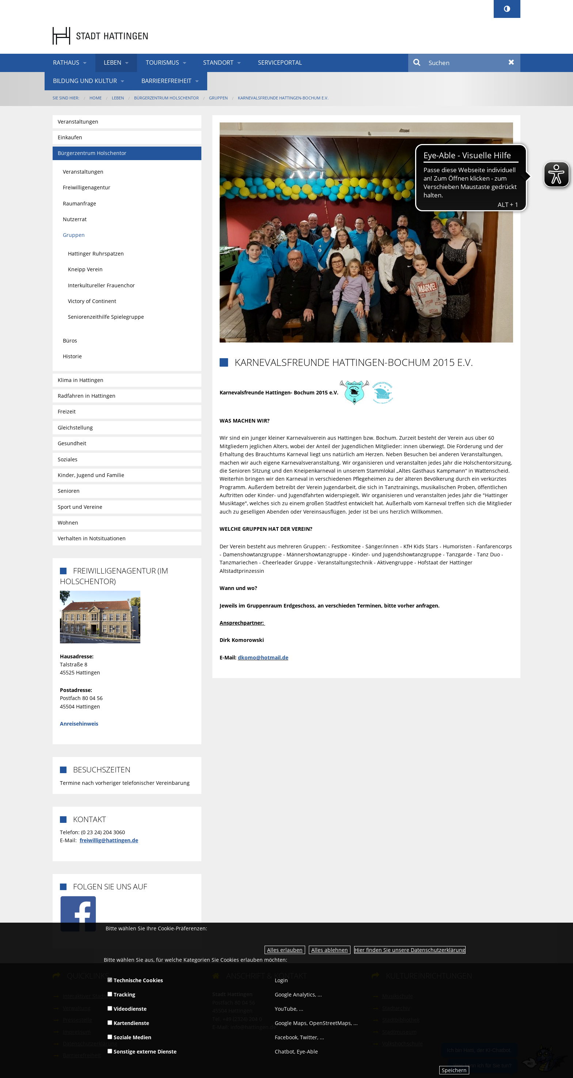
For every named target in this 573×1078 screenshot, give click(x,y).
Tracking (121, 994)
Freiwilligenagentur (86, 187)
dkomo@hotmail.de (263, 657)
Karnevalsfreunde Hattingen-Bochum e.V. (283, 98)
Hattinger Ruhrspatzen (96, 253)
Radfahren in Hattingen (86, 395)
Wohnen (68, 522)
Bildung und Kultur (85, 81)
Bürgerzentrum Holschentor (166, 98)
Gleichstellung (75, 427)
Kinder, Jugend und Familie (91, 475)
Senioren (69, 490)
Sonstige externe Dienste (142, 1051)
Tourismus (162, 62)
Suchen (417, 63)
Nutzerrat (75, 219)
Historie (72, 356)
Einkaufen (70, 137)
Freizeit (67, 411)
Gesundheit (72, 443)
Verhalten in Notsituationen (92, 538)
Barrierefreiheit (166, 81)
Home (96, 98)
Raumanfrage (79, 203)
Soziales (67, 459)
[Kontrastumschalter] (507, 9)
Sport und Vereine (80, 506)
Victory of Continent (92, 301)
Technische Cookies (135, 980)
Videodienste (127, 1008)
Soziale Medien (129, 1037)
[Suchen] (464, 63)
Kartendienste (128, 1023)
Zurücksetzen (511, 63)
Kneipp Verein (85, 269)
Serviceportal (280, 62)
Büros (70, 340)
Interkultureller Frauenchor (101, 285)
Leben (112, 62)
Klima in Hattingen (80, 380)
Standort (218, 62)
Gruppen (218, 98)
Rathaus (66, 62)
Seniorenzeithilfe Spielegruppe (106, 316)
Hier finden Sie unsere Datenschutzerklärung (409, 949)
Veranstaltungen (78, 121)
